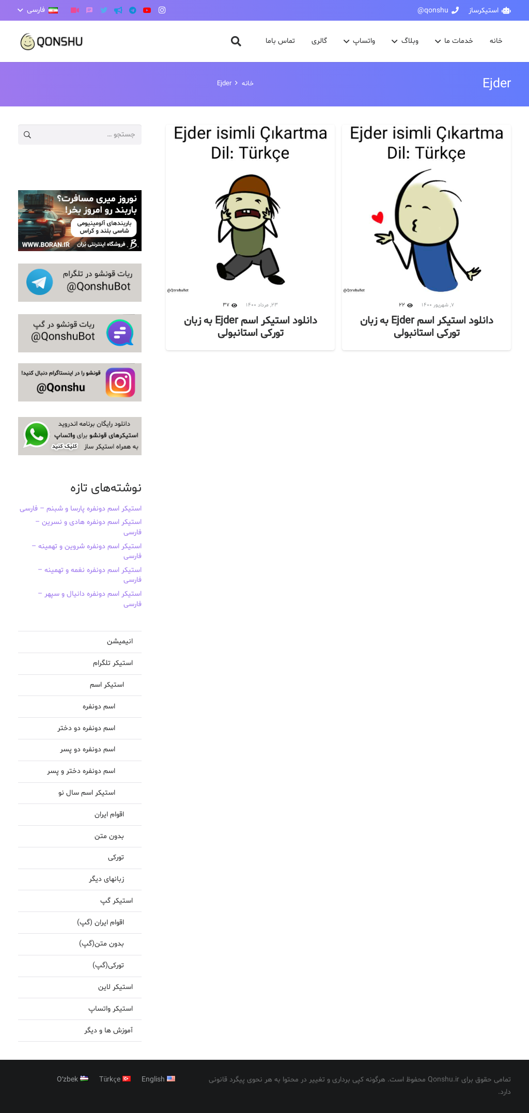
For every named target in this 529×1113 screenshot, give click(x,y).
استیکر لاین (115, 987)
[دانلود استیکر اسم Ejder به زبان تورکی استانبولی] (426, 237)
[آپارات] (75, 10)
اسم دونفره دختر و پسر (81, 771)
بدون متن (109, 836)
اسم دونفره (99, 707)
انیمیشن (120, 641)
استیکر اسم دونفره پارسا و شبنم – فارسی (81, 509)
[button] (38, 10)
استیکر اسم (107, 685)
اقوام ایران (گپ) (100, 923)
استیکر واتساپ (110, 1009)
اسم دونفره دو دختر (86, 728)
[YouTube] (147, 10)
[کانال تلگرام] (118, 10)
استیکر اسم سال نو (86, 793)
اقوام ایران (109, 815)
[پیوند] (52, 42)
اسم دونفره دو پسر (87, 749)
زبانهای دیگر (106, 879)
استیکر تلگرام (113, 663)
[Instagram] (161, 10)
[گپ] (89, 10)
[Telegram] (133, 10)
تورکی (116, 857)
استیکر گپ (116, 901)
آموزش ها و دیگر (108, 1030)
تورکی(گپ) (108, 965)
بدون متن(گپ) (101, 944)
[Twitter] (104, 10)
